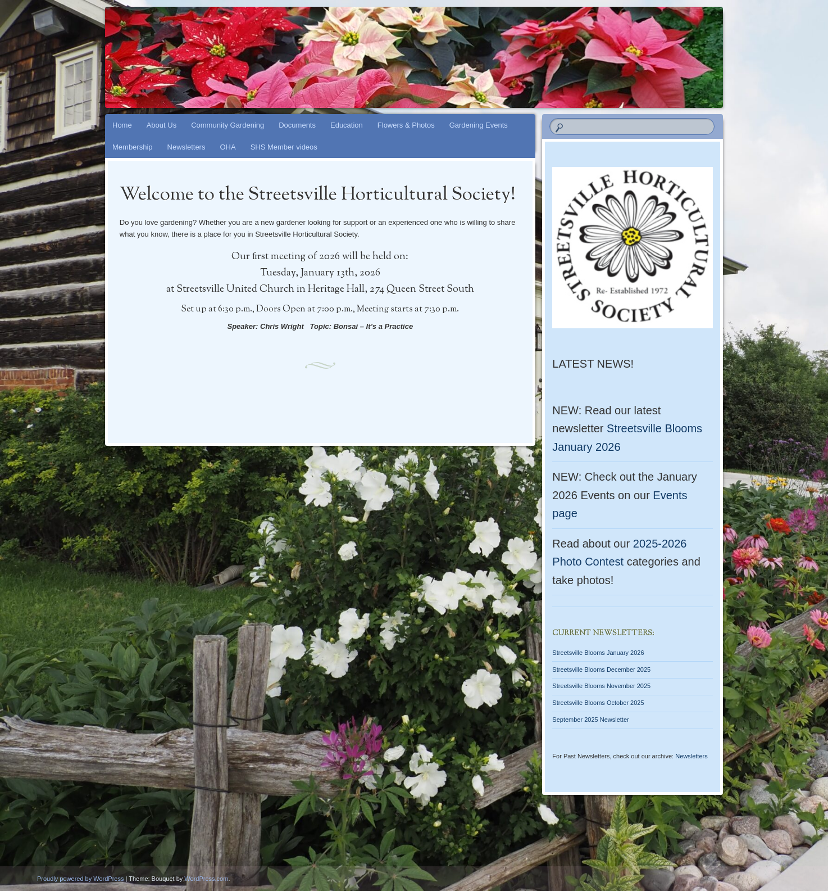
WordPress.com (206, 878)
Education (346, 125)
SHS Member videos (284, 147)
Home (122, 125)
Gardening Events (478, 125)
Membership (132, 147)
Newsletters (186, 147)
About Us (161, 125)
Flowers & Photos (406, 125)
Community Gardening (227, 125)
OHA (227, 147)
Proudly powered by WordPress (80, 878)
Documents (297, 125)
